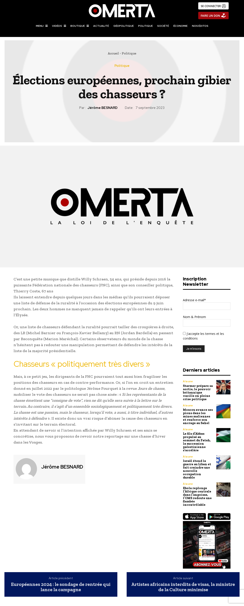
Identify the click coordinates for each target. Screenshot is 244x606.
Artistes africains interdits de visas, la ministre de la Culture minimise (183, 577)
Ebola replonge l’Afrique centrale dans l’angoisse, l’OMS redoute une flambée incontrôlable (197, 487)
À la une (188, 381)
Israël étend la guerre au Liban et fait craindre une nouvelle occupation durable (197, 463)
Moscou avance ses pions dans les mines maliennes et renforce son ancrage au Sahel (198, 414)
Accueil (113, 53)
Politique (129, 53)
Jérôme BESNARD (102, 108)
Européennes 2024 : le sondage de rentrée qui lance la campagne (60, 577)
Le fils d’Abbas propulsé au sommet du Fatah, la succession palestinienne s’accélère (198, 438)
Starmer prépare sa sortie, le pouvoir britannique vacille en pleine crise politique (198, 392)
